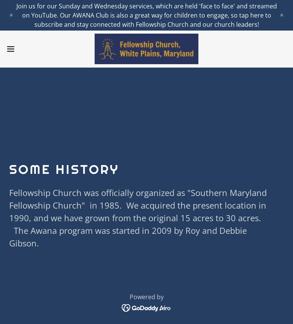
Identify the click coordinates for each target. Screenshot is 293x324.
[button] (24, 49)
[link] (146, 49)
